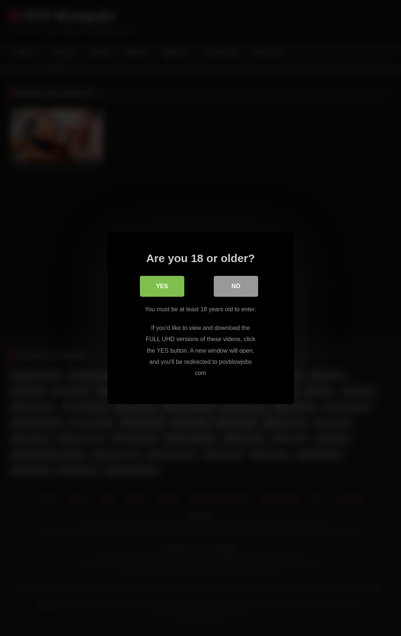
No (236, 286)
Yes (162, 286)
